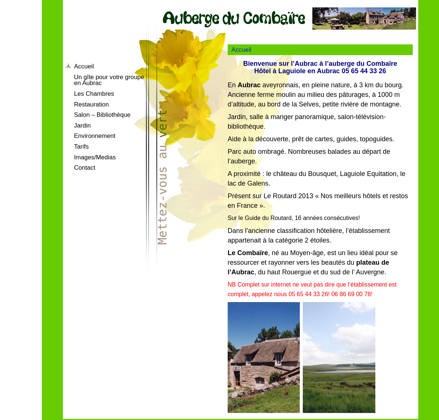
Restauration (91, 104)
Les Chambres (94, 93)
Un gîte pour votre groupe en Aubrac (109, 80)
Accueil (84, 66)
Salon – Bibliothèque (102, 114)
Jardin (82, 125)
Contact (84, 167)
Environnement (94, 135)
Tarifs (81, 146)
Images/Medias (95, 157)
